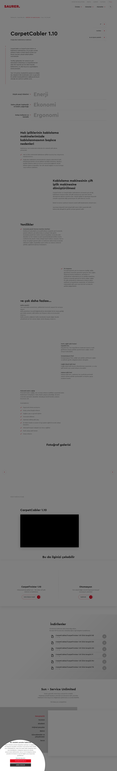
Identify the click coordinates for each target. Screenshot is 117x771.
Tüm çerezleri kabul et (12, 764)
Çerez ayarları (28, 764)
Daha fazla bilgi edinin (20, 758)
